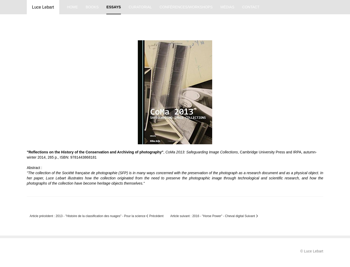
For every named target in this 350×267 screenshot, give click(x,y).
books (92, 7)
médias (228, 7)
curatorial (140, 7)
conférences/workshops (186, 7)
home (72, 7)
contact (251, 7)
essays (113, 7)
